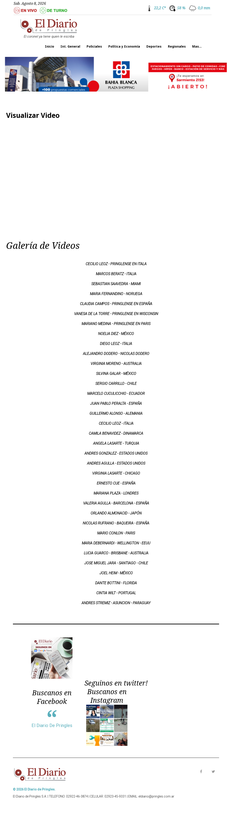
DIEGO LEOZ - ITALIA (116, 344)
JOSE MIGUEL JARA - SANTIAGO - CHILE (116, 563)
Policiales (94, 46)
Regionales (177, 46)
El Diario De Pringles (51, 725)
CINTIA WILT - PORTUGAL (116, 593)
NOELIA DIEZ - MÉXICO (116, 334)
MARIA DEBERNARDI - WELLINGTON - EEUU (116, 543)
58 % (181, 7)
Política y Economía (124, 46)
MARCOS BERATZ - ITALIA (116, 274)
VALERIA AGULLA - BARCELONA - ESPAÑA (116, 503)
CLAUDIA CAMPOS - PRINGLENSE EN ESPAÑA (116, 304)
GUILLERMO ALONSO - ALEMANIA (116, 413)
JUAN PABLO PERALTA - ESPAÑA (116, 403)
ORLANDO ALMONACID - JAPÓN (116, 513)
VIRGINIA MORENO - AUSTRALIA (116, 363)
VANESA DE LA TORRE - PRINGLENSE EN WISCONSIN (116, 314)
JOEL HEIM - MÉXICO (116, 573)
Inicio (49, 46)
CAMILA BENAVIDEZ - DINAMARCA (116, 433)
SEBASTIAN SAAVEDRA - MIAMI (116, 284)
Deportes (154, 46)
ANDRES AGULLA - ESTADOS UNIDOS (116, 463)
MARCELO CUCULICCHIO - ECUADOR (116, 393)
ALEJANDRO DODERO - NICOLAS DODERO (116, 354)
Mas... (197, 46)
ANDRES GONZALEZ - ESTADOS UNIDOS (116, 453)
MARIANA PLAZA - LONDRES (116, 493)
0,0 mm (204, 7)
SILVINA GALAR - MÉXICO (116, 373)
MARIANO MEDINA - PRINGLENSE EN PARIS (116, 324)
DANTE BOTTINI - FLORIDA (116, 583)
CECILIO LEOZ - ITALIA (116, 423)
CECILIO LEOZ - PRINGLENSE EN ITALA (116, 264)
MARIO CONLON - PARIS (116, 533)
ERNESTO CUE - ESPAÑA (116, 483)
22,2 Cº (160, 7)
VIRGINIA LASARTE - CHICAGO (116, 473)
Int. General (70, 46)
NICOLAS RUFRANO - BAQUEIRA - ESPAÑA (116, 523)
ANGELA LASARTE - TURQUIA (116, 443)
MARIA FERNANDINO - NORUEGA (116, 294)
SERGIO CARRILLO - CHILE (116, 383)
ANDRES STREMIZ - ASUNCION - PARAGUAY (116, 603)
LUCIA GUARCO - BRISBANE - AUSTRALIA (116, 553)
